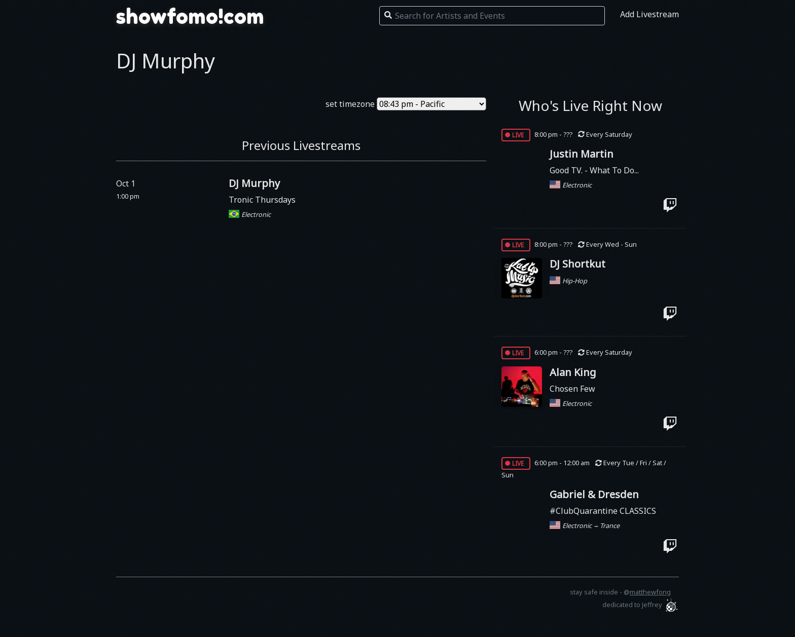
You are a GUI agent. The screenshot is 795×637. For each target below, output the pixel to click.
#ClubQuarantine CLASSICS (603, 510)
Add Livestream (649, 14)
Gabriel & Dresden (594, 494)
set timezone (350, 103)
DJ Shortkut (577, 264)
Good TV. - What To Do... (594, 170)
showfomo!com (190, 16)
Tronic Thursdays (262, 199)
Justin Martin (581, 154)
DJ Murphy (254, 183)
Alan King (573, 372)
